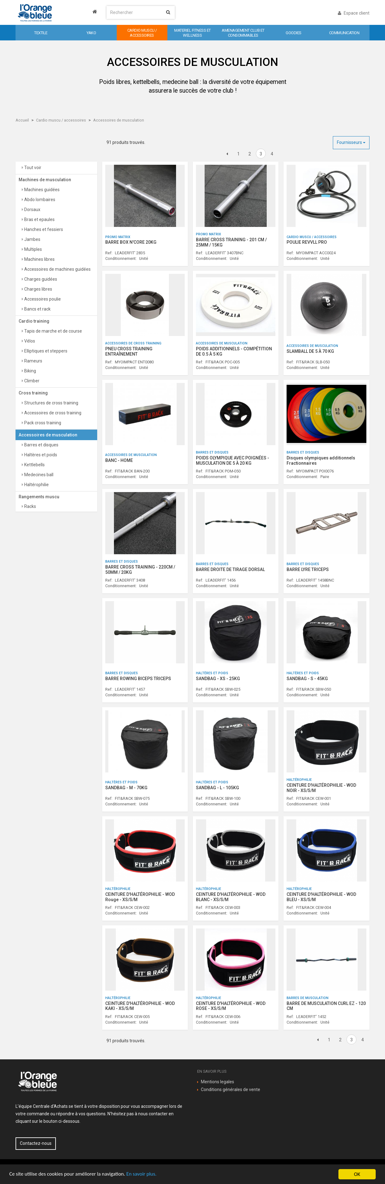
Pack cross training (42, 422)
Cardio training (34, 321)
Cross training (33, 392)
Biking (29, 370)
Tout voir (32, 167)
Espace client (353, 13)
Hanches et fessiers (43, 229)
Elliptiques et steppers (45, 350)
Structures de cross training (50, 402)
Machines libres (39, 259)
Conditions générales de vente (230, 1089)
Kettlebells (34, 464)
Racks (29, 506)
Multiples (32, 249)
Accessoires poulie (42, 299)
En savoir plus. (143, 1174)
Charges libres (37, 289)
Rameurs (32, 360)
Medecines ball (38, 474)
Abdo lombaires (39, 199)
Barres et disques (40, 444)
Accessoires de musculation (118, 120)
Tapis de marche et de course (52, 331)
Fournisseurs (351, 142)
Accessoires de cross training (52, 412)
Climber (31, 380)
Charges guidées (40, 279)
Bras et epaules (39, 219)
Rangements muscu (39, 496)
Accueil (22, 120)
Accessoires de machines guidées (57, 269)
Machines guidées (41, 189)
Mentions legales (217, 1081)
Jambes (31, 239)
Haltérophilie (36, 484)
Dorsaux (31, 209)
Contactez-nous (36, 1143)
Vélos (29, 341)
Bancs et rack (37, 308)
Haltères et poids (40, 454)
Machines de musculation (45, 179)
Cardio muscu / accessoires (61, 120)
